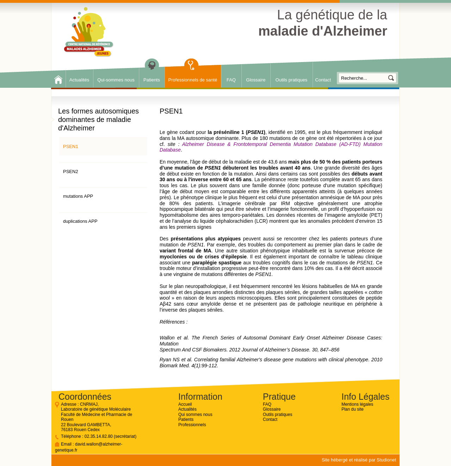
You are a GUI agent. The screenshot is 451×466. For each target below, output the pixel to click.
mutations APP (78, 196)
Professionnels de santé (192, 79)
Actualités (79, 79)
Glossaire (256, 79)
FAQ (231, 79)
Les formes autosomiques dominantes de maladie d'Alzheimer (98, 119)
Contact (323, 79)
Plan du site (352, 409)
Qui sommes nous (195, 414)
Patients (151, 79)
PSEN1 (70, 146)
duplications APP (80, 221)
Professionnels (192, 424)
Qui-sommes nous (115, 79)
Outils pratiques (291, 79)
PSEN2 (70, 171)
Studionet (386, 459)
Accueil (185, 404)
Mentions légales (357, 404)
